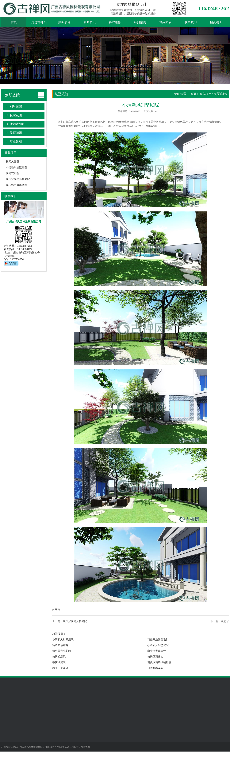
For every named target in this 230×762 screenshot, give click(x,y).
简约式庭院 (12, 173)
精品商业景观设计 (158, 639)
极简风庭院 (12, 161)
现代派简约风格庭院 (18, 179)
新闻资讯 (89, 22)
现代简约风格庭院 (16, 185)
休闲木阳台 (17, 124)
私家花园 (16, 115)
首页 (14, 22)
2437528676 (17, 259)
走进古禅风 (39, 22)
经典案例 (140, 22)
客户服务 (115, 22)
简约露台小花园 (61, 651)
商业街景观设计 (61, 668)
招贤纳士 (216, 22)
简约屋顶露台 (60, 645)
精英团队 (165, 22)
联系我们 (191, 22)
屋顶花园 (16, 132)
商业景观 (16, 141)
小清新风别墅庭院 (16, 167)
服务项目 (64, 22)
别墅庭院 (16, 106)
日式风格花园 (155, 668)
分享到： (57, 609)
